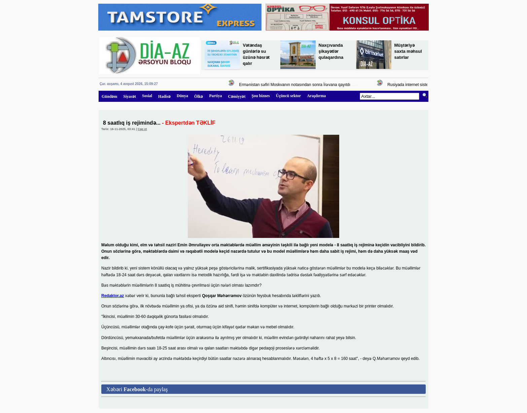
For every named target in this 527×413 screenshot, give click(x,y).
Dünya (182, 95)
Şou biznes (260, 95)
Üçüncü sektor (288, 95)
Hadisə (164, 96)
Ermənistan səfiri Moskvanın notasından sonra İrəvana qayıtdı (296, 84)
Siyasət (129, 96)
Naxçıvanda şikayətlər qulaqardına (331, 51)
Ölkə (198, 96)
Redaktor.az (112, 295)
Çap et (142, 129)
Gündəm (109, 96)
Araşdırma (316, 95)
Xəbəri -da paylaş (137, 389)
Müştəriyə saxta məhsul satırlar (408, 51)
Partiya (215, 95)
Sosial (147, 95)
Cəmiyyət (236, 96)
